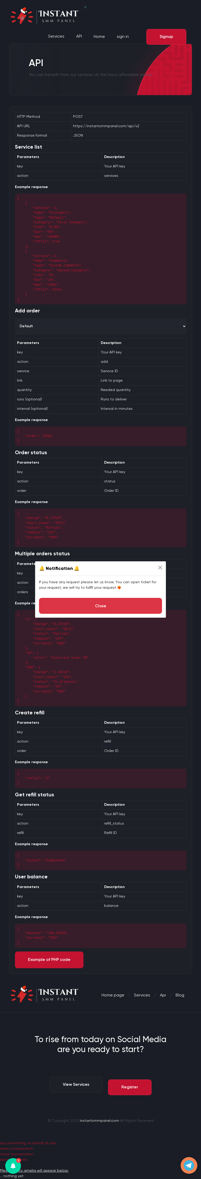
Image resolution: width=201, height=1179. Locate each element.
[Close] (160, 567)
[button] (13, 1166)
